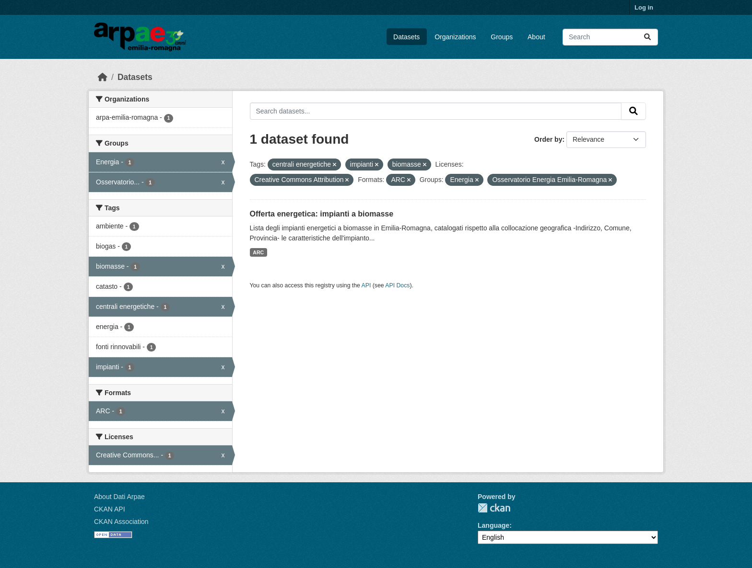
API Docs (397, 285)
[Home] (102, 77)
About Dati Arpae (119, 496)
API (366, 285)
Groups (502, 37)
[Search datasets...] (610, 37)
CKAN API (109, 509)
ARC (258, 252)
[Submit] (647, 37)
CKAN (494, 508)
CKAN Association (121, 521)
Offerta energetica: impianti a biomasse (322, 214)
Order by (548, 139)
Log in (643, 7)
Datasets (406, 37)
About (536, 37)
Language (493, 525)
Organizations (455, 37)
